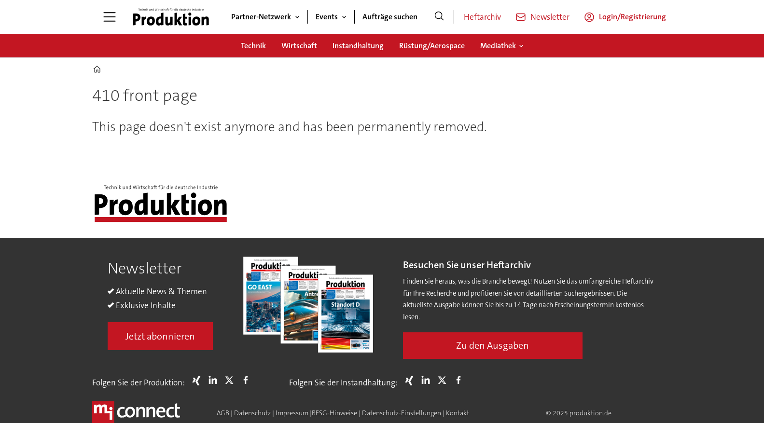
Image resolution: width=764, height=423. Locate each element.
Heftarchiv (482, 17)
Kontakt (457, 413)
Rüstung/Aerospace (432, 46)
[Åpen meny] (109, 17)
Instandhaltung (358, 46)
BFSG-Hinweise (334, 413)
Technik (253, 46)
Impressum (292, 413)
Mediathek (498, 46)
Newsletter (550, 17)
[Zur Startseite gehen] (170, 17)
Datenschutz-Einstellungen (401, 413)
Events (327, 17)
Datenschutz (252, 413)
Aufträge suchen (389, 17)
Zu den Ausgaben (492, 345)
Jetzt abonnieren (160, 336)
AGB (223, 413)
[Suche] (439, 17)
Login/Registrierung (632, 17)
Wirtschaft (299, 46)
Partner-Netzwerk (261, 17)
